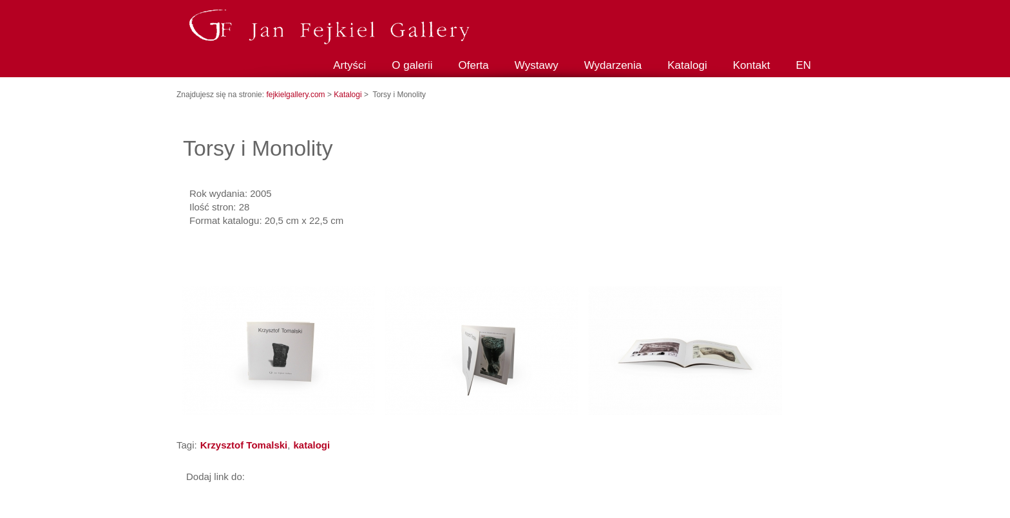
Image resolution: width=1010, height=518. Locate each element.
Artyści (349, 65)
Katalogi (687, 65)
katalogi (311, 444)
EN (803, 65)
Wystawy (536, 65)
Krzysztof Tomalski (244, 444)
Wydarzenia (613, 65)
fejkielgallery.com (296, 94)
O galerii (412, 65)
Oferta (474, 65)
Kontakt (751, 65)
